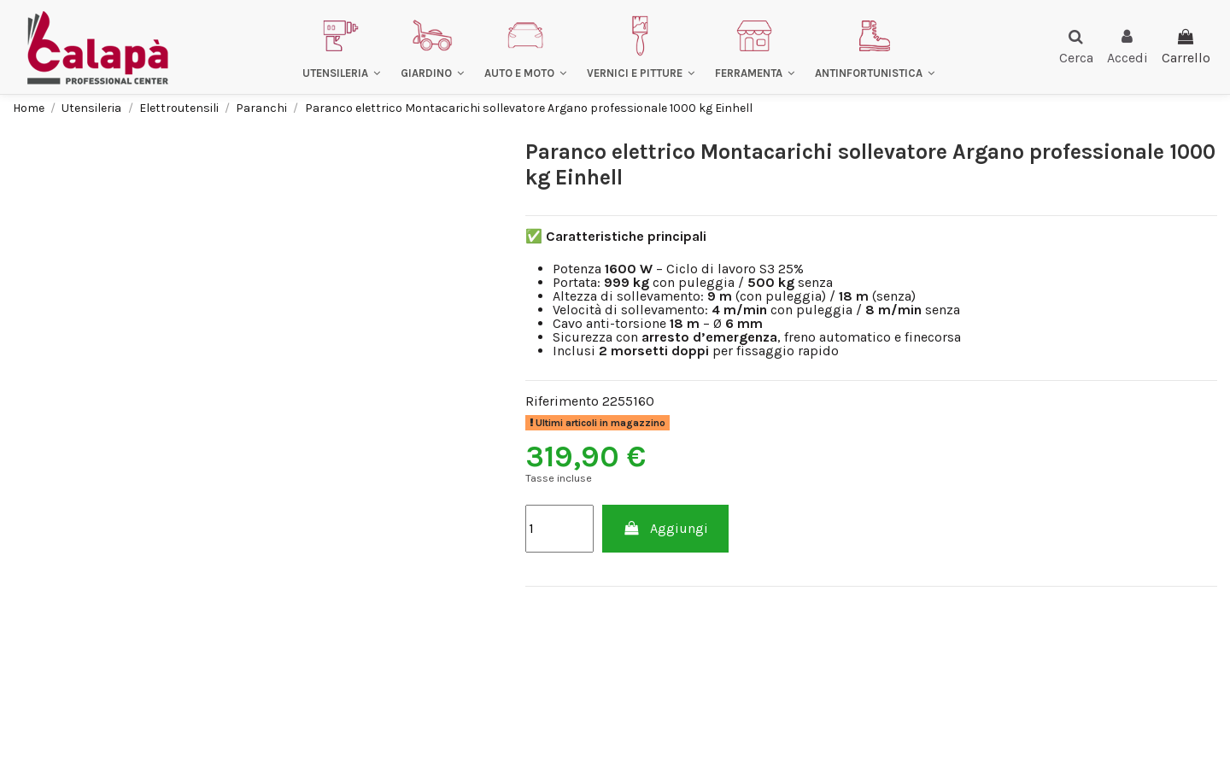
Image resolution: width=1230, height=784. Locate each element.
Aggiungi (666, 528)
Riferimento (562, 401)
